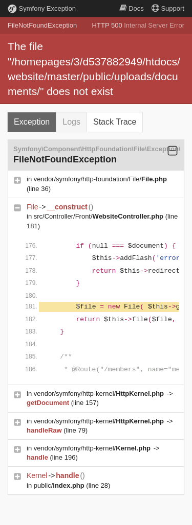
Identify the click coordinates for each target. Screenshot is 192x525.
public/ (60, 485)
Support (168, 8)
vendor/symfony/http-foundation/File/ (100, 179)
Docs (131, 8)
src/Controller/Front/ (99, 216)
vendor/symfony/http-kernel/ (100, 393)
